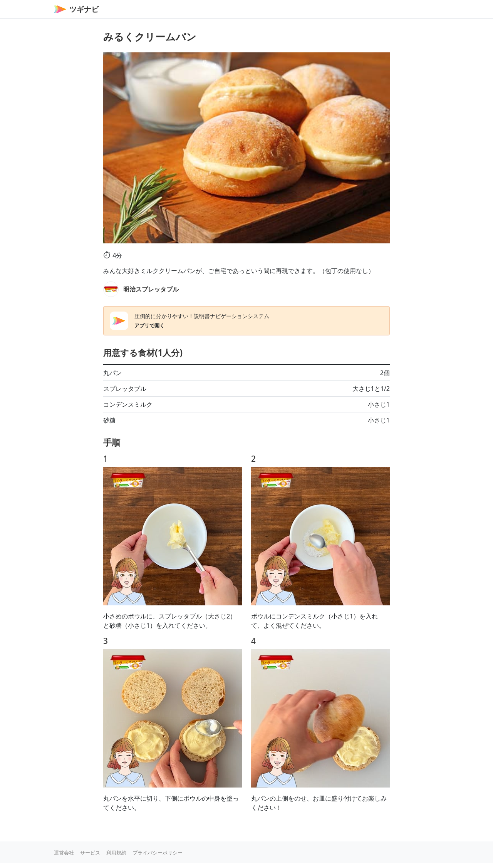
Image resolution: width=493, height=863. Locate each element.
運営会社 (64, 852)
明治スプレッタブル (151, 289)
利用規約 (116, 852)
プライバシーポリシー (157, 852)
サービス (90, 852)
